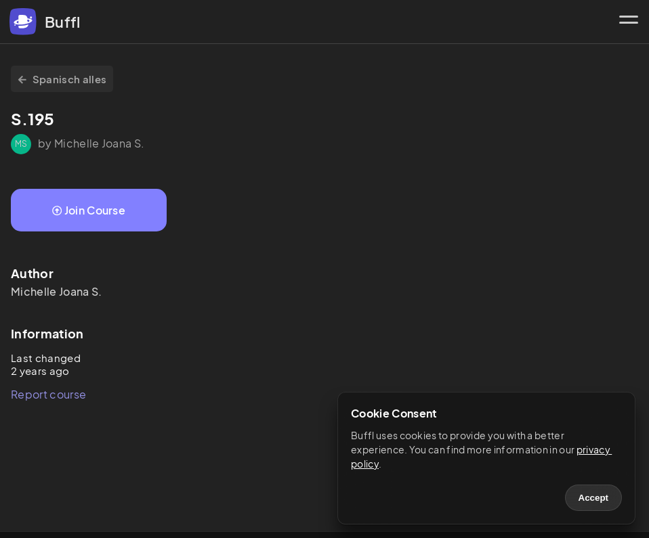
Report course (48, 394)
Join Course (88, 210)
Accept (593, 498)
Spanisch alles (62, 78)
